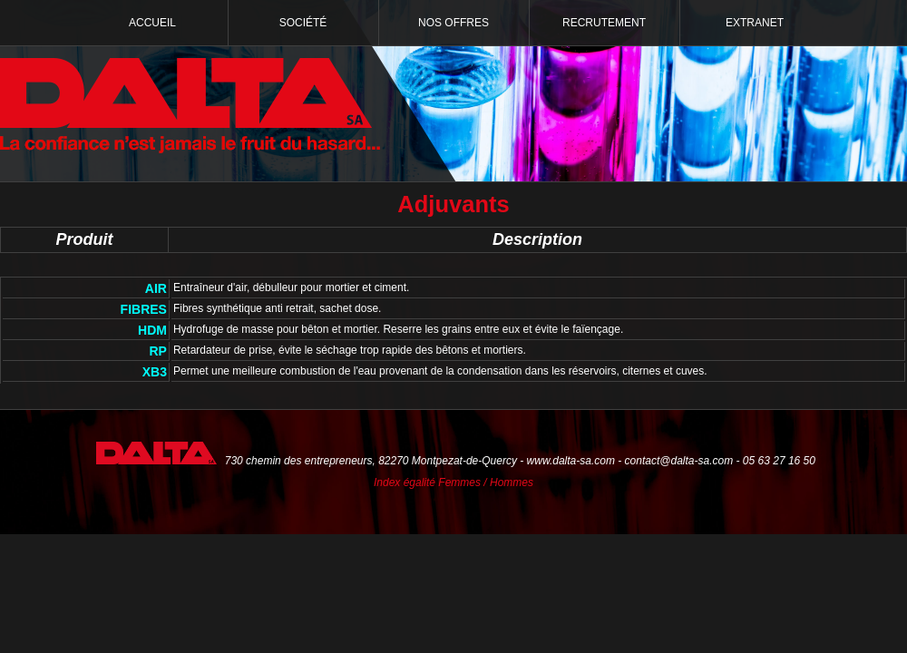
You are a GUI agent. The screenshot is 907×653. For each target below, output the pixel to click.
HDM (152, 330)
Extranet (755, 22)
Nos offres (453, 22)
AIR (156, 288)
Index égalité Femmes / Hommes (453, 482)
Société (303, 22)
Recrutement (604, 22)
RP (158, 351)
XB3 (154, 372)
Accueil (152, 22)
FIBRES (144, 309)
